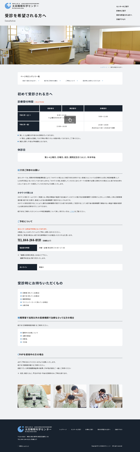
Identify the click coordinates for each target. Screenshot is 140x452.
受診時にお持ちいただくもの (90, 80)
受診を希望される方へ (124, 15)
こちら (72, 211)
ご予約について (69, 80)
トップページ (104, 67)
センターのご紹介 (122, 6)
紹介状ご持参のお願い (50, 80)
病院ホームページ (24, 446)
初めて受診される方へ (28, 80)
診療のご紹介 (121, 11)
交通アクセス (121, 19)
